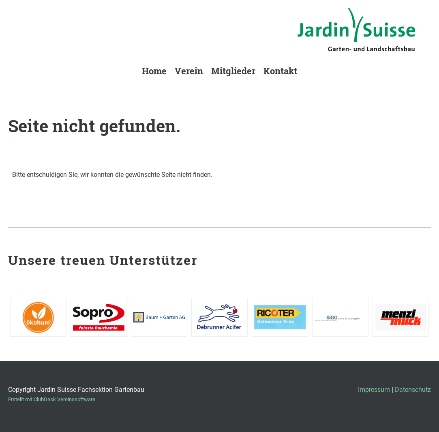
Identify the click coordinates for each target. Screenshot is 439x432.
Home (154, 71)
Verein (189, 71)
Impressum (374, 389)
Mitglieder (233, 71)
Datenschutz (413, 389)
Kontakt (280, 71)
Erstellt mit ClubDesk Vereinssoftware (51, 399)
